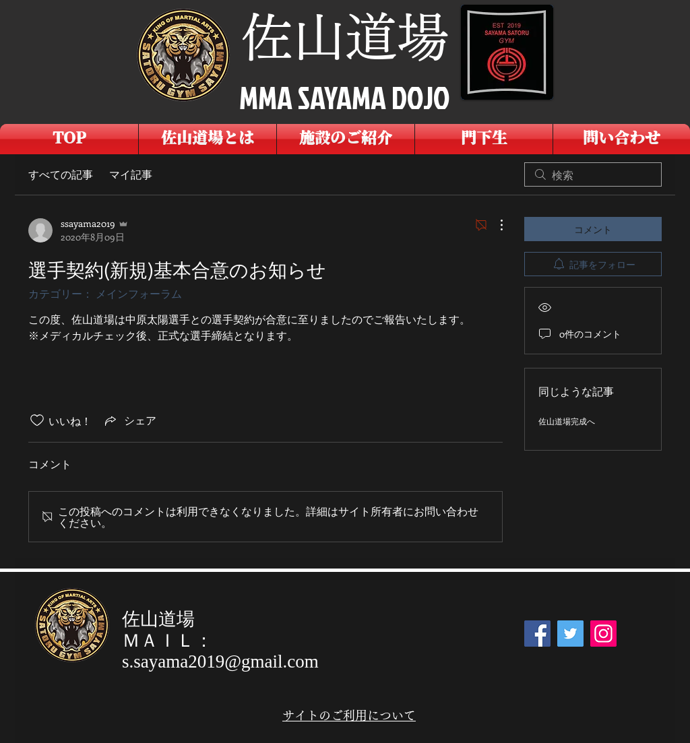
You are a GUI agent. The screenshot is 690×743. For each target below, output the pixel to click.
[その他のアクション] (495, 225)
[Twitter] (570, 633)
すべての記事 (60, 174)
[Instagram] (603, 633)
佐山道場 (345, 37)
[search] (593, 174)
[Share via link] (129, 420)
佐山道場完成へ (566, 421)
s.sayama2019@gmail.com (220, 661)
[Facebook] (537, 633)
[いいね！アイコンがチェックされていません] (37, 420)
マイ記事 (130, 174)
